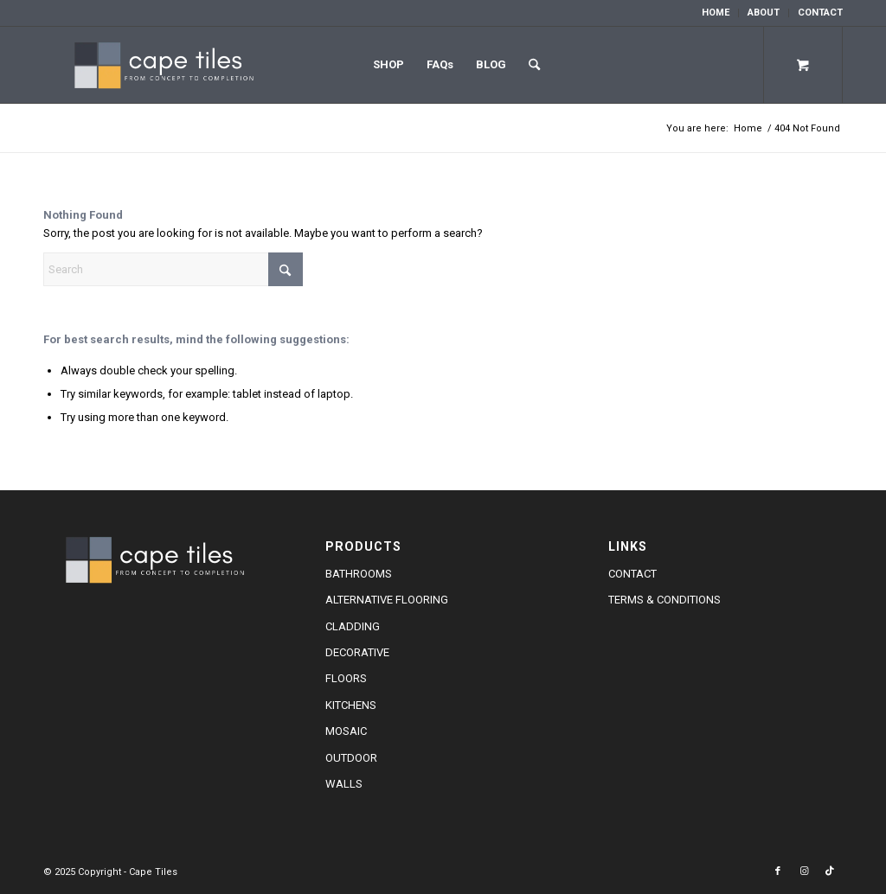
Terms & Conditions (664, 599)
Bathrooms (358, 573)
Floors (346, 678)
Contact (820, 12)
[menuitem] (716, 13)
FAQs (440, 64)
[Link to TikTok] (830, 871)
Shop (388, 64)
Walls (344, 783)
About (764, 12)
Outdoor (351, 757)
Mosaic (346, 731)
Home (715, 12)
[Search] (534, 65)
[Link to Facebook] (778, 871)
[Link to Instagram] (804, 871)
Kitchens (350, 705)
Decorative (357, 652)
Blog (491, 64)
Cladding (352, 626)
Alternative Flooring (386, 599)
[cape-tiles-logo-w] (169, 65)
